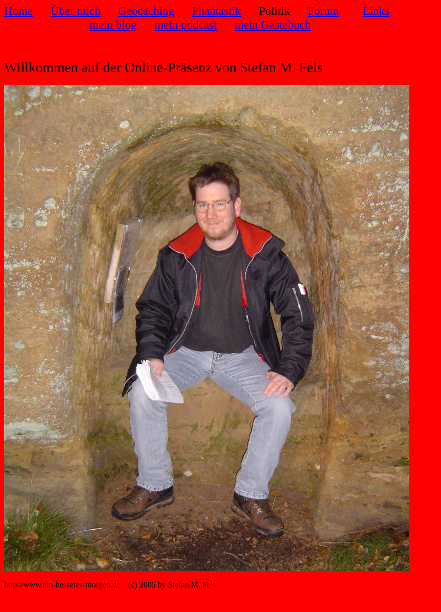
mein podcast (185, 24)
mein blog (113, 24)
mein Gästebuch (273, 24)
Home (18, 10)
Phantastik (216, 10)
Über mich (76, 10)
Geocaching (146, 10)
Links (376, 10)
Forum (323, 10)
